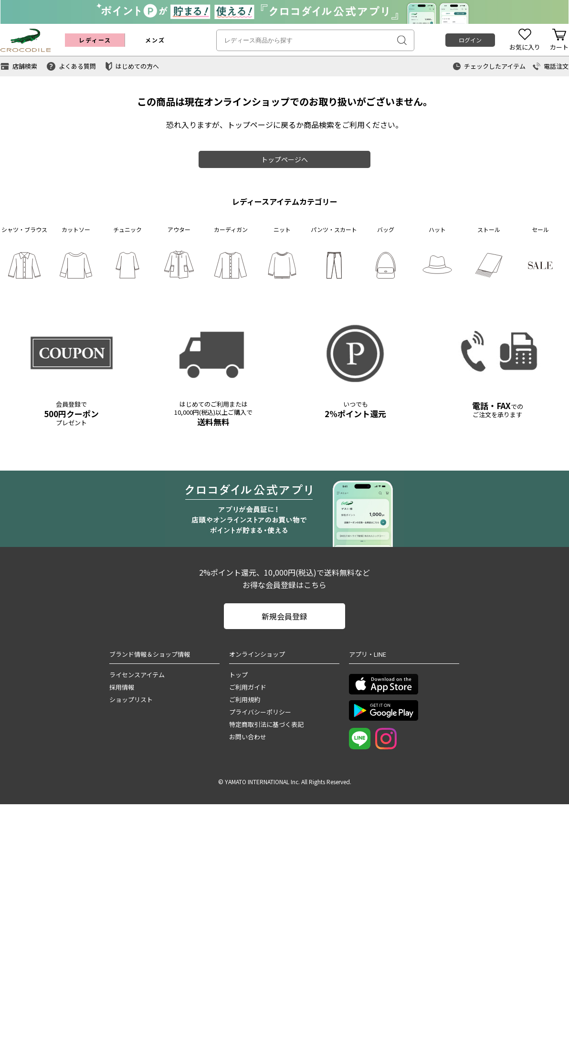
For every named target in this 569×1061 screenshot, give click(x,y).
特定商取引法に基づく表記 (266, 724)
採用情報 (121, 687)
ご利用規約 (244, 699)
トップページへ (284, 159)
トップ (238, 674)
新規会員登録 (284, 616)
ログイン (470, 40)
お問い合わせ (247, 736)
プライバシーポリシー (260, 711)
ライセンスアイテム (137, 674)
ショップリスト (131, 699)
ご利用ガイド (247, 687)
